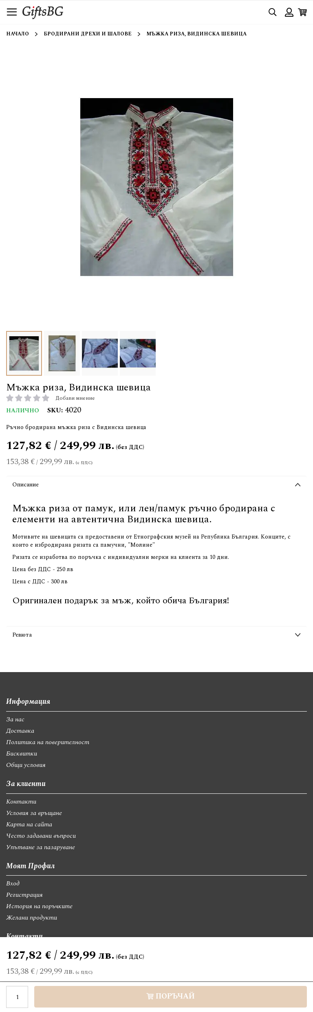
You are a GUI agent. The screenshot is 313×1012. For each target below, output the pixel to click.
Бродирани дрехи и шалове (88, 34)
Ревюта (22, 635)
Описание (25, 484)
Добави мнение (75, 398)
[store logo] (42, 12)
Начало (17, 34)
